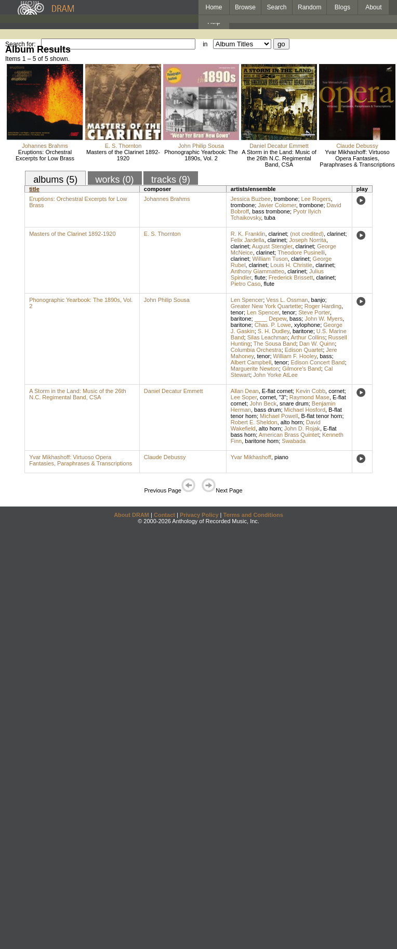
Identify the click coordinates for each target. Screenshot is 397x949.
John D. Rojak (302, 428)
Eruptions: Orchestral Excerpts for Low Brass (45, 155)
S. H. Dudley (273, 331)
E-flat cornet (277, 391)
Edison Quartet (304, 350)
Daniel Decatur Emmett (279, 146)
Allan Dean (245, 391)
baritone (241, 318)
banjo (318, 300)
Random (309, 7)
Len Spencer (247, 300)
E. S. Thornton (123, 146)
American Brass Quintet (289, 435)
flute (260, 277)
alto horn (292, 422)
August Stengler (272, 246)
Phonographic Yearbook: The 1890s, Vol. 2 (201, 155)
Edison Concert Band (317, 362)
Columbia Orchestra (256, 350)
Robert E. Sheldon (254, 422)
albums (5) (55, 179)
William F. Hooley (295, 356)
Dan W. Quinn (317, 343)
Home (213, 7)
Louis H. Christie (291, 265)
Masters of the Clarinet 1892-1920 (123, 155)
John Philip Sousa (201, 146)
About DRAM (131, 515)
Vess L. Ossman (287, 300)
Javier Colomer (277, 205)
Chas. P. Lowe (273, 325)
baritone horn (262, 441)
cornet (336, 391)
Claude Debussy (357, 146)
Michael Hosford (304, 410)
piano (281, 457)
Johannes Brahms (45, 146)
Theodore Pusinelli (301, 252)
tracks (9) (170, 179)
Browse (245, 7)
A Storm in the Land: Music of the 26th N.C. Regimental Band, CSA (279, 158)
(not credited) (307, 234)
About (373, 7)
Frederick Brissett (291, 277)
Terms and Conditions (253, 515)
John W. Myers (323, 318)
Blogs (342, 7)
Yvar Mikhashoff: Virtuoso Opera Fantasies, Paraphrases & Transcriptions (357, 158)
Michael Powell (279, 416)
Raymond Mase (309, 397)
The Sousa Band (275, 343)
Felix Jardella (247, 240)
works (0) (115, 179)
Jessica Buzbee (251, 199)
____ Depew (270, 318)
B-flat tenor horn (321, 416)
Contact (164, 515)
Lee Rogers (316, 199)
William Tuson (269, 259)
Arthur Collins (307, 337)
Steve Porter (314, 312)
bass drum (267, 410)
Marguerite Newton (255, 368)
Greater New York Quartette (266, 306)
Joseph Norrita (307, 240)
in (205, 44)
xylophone (307, 325)
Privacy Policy (199, 515)
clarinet (278, 234)
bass (295, 318)
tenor (237, 312)
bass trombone (271, 211)
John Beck (263, 403)
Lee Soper (244, 397)
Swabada (294, 441)
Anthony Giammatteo (257, 271)
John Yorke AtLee (275, 375)
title (34, 189)
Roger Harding (323, 306)
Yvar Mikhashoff (251, 457)
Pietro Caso (245, 284)
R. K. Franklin (248, 234)
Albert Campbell (251, 362)
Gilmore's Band (301, 368)
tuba (269, 217)
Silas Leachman (267, 337)
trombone (286, 199)
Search (277, 7)
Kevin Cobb (310, 391)
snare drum (294, 403)
